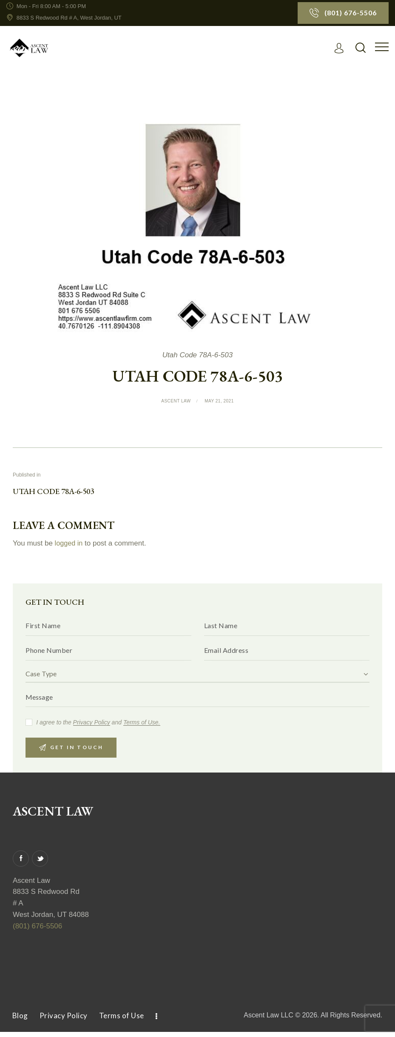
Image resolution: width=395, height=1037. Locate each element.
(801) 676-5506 (37, 931)
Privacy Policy (91, 726)
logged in (69, 544)
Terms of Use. (141, 726)
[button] (382, 47)
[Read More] (341, 48)
